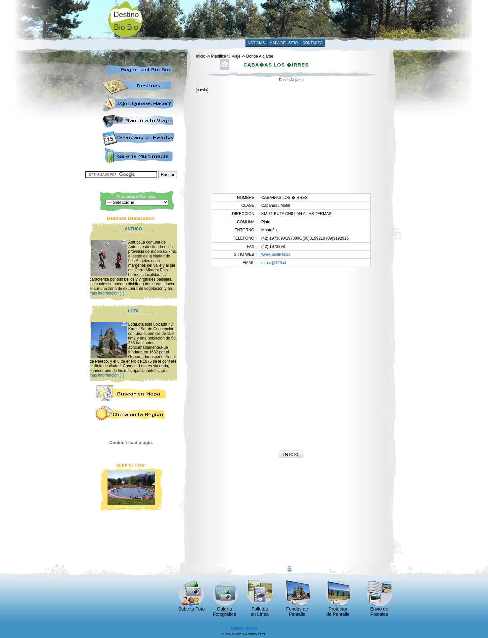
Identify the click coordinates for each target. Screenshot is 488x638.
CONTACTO (312, 43)
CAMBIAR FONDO (397, 6)
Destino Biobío (244, 628)
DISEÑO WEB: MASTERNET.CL (244, 634)
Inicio (200, 56)
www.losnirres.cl (275, 254)
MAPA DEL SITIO (284, 43)
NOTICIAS (256, 43)
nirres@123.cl (273, 262)
